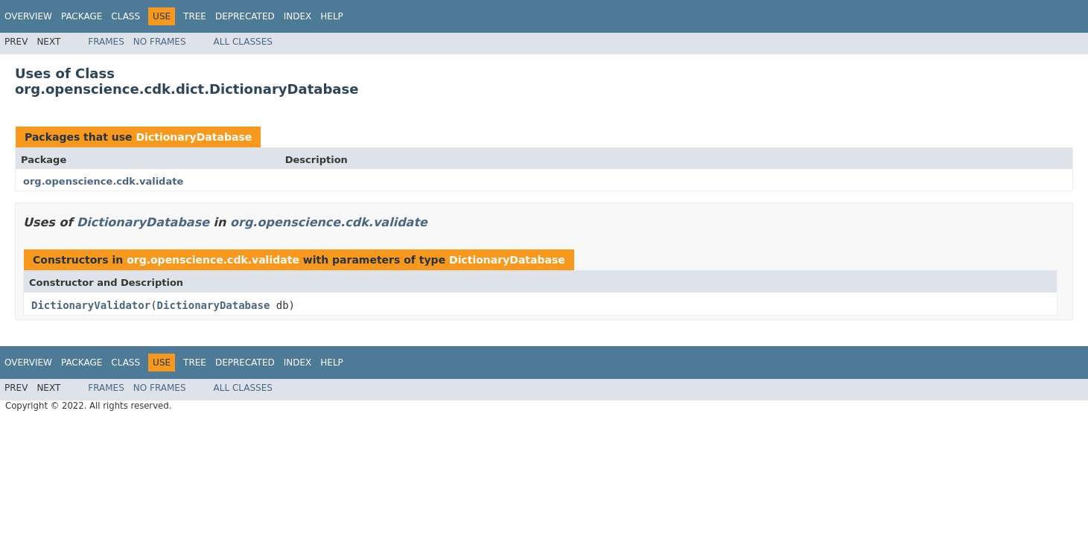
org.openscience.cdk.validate (103, 181)
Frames (106, 41)
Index (298, 16)
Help (331, 16)
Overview (28, 16)
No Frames (159, 41)
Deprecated (245, 16)
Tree (194, 16)
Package (81, 16)
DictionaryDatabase (194, 137)
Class (125, 16)
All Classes (243, 41)
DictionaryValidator (90, 305)
